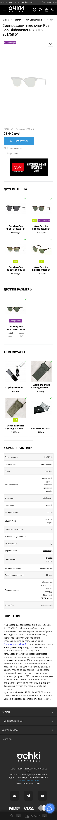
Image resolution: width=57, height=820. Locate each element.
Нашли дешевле (13, 148)
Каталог (6, 712)
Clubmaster (47, 498)
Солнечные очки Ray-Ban (16, 644)
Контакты (7, 739)
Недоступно (11, 153)
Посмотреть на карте (28, 780)
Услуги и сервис (10, 730)
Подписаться (19, 140)
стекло (49, 512)
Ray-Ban (48, 471)
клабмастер (47, 550)
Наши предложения (12, 721)
